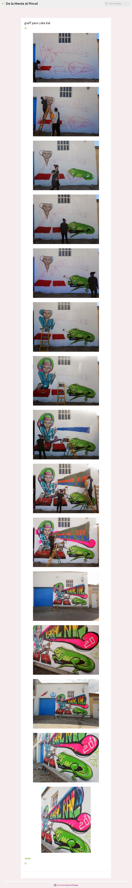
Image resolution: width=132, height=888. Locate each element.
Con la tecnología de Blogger (66, 885)
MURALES (28, 858)
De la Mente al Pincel (22, 3)
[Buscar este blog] (119, 3)
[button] (25, 28)
